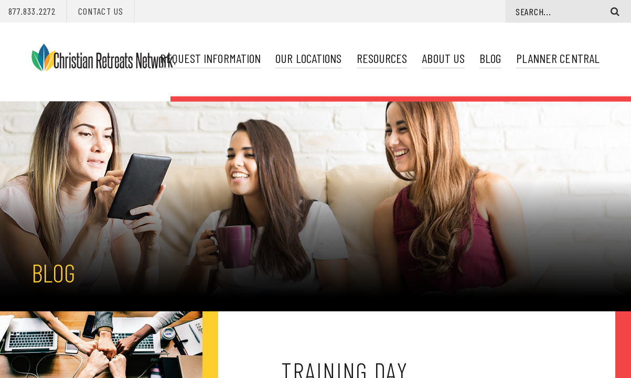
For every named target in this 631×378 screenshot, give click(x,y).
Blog (490, 58)
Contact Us (100, 11)
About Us (443, 58)
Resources (382, 58)
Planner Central (558, 58)
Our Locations (308, 58)
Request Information (210, 58)
